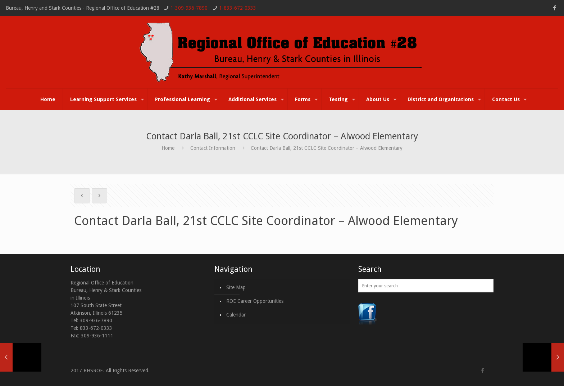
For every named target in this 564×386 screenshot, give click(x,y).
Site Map (236, 287)
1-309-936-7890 (189, 8)
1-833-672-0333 (237, 8)
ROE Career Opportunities (254, 301)
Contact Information (212, 148)
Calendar (236, 315)
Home (168, 148)
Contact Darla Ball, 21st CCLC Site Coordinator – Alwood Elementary (326, 148)
